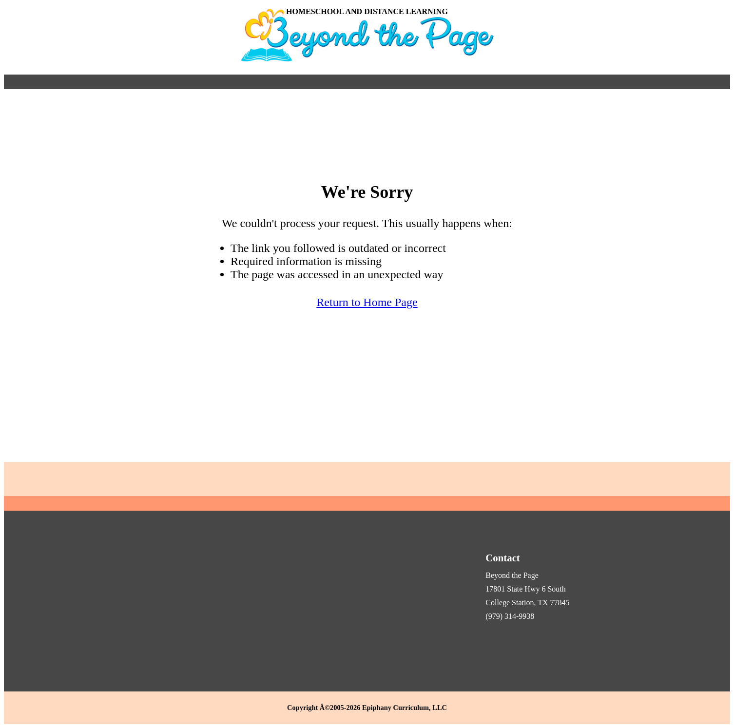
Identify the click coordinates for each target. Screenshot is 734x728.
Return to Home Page (366, 302)
